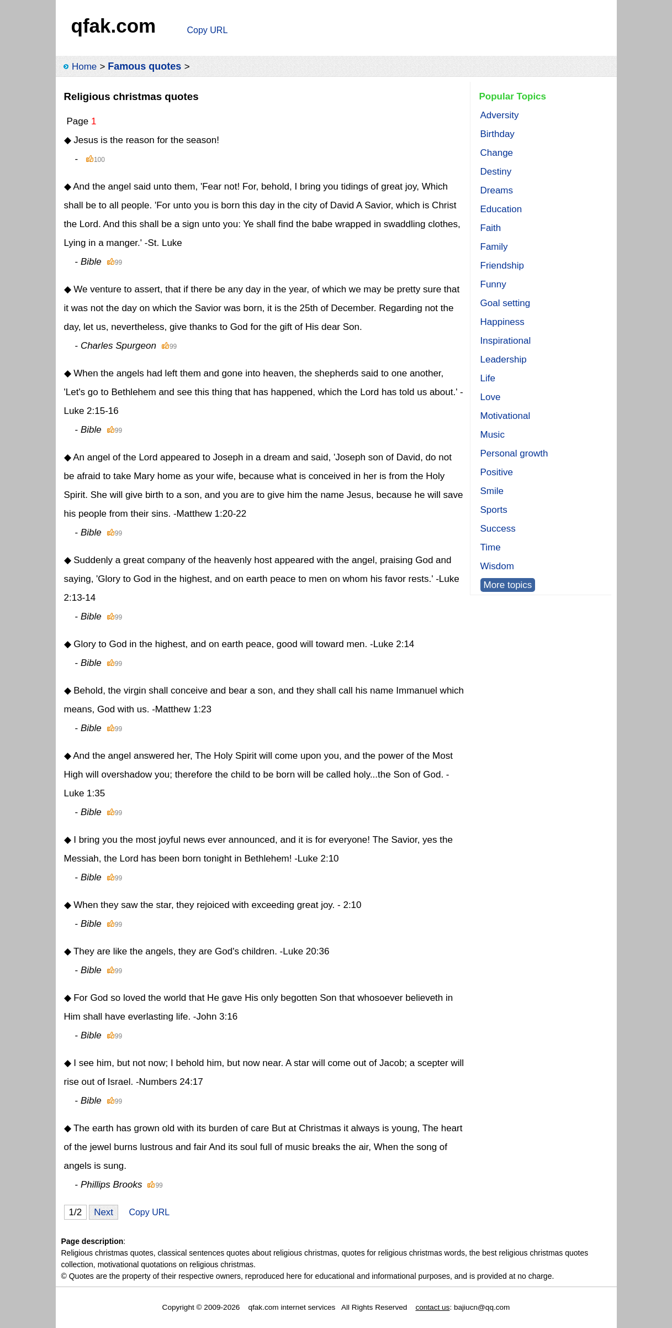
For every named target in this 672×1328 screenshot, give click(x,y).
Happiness (502, 322)
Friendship (502, 265)
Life (487, 378)
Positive (497, 472)
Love (490, 397)
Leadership (503, 359)
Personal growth (514, 453)
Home (84, 66)
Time (490, 547)
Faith (490, 228)
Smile (492, 491)
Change (497, 153)
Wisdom (497, 566)
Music (492, 434)
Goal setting (505, 303)
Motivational (505, 416)
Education (501, 209)
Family (494, 247)
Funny (493, 284)
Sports (493, 510)
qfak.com (113, 25)
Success (498, 528)
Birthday (497, 134)
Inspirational (505, 340)
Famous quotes (144, 66)
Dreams (497, 190)
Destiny (496, 171)
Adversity (499, 115)
